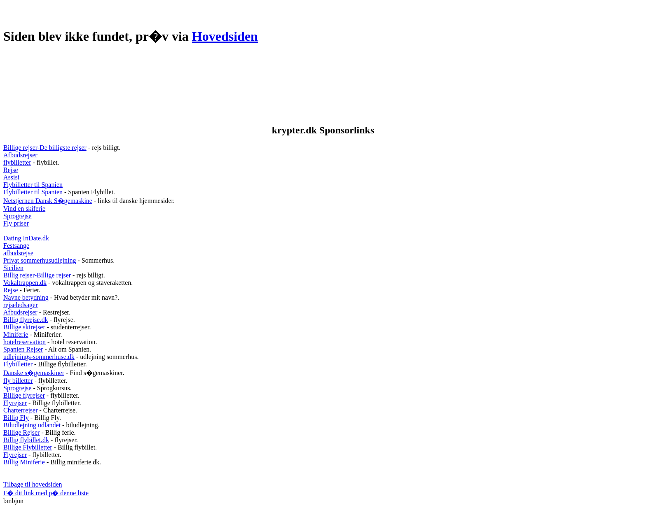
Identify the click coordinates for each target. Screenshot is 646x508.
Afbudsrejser (20, 154)
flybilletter (17, 162)
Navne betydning (26, 297)
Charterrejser (20, 410)
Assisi (11, 177)
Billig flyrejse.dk (25, 319)
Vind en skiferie (24, 208)
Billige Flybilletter (27, 447)
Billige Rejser (21, 432)
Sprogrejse (17, 215)
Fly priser (16, 223)
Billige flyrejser (24, 395)
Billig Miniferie (24, 462)
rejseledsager (20, 304)
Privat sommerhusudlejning (39, 260)
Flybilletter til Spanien (33, 184)
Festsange (16, 245)
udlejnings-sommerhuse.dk (39, 356)
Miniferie (15, 334)
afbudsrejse (18, 252)
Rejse (10, 169)
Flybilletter (18, 364)
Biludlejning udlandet (32, 425)
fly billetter (18, 380)
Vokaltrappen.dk (25, 282)
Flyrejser (15, 402)
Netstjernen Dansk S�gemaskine (47, 200)
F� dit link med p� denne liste (46, 492)
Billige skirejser (24, 327)
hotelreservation (24, 341)
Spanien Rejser (23, 349)
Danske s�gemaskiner (33, 372)
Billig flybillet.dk (26, 439)
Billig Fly (16, 417)
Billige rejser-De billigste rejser (45, 147)
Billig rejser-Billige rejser (37, 275)
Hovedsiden (225, 36)
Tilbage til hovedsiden (32, 484)
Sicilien (13, 267)
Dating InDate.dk (26, 238)
